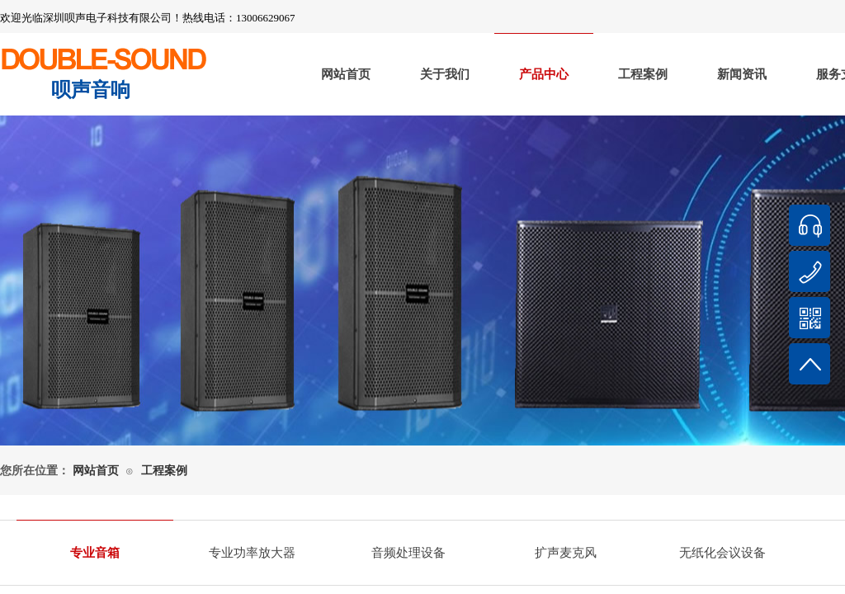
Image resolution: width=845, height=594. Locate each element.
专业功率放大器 (252, 552)
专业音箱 (95, 552)
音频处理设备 (408, 552)
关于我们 (445, 74)
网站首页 (346, 74)
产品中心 (544, 74)
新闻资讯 (742, 74)
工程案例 (643, 74)
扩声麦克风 (566, 552)
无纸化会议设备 (722, 552)
